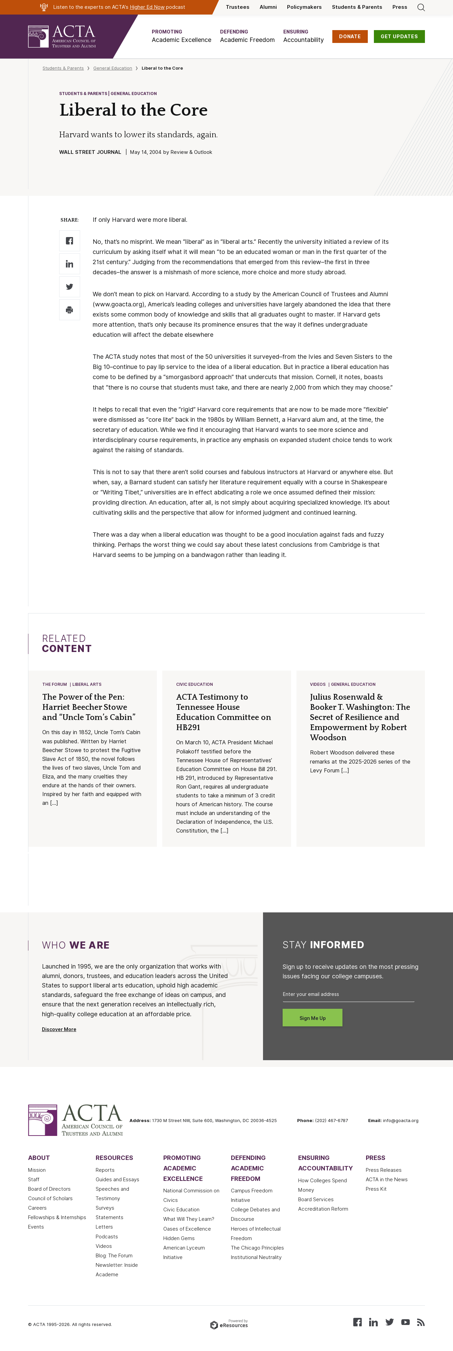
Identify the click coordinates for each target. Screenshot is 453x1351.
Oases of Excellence (187, 1230)
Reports (105, 1171)
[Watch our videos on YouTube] (405, 1322)
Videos (318, 684)
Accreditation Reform (323, 1210)
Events (36, 1228)
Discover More (59, 1030)
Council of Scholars (50, 1199)
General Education (112, 68)
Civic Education (194, 684)
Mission (37, 1171)
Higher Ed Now (147, 7)
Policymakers (304, 7)
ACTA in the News (387, 1180)
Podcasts (107, 1237)
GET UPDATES (399, 36)
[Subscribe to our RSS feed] (421, 1322)
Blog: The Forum (114, 1256)
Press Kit (376, 1190)
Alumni (268, 7)
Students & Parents (357, 7)
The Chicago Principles (257, 1248)
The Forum (55, 684)
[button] (181, 36)
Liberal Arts (87, 684)
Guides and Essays (117, 1180)
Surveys (105, 1209)
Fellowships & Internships (57, 1218)
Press (399, 7)
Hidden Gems (179, 1239)
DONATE (350, 36)
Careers (37, 1209)
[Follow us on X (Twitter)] (389, 1322)
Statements (109, 1218)
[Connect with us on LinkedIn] (373, 1322)
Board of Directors (49, 1190)
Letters (104, 1228)
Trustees (237, 7)
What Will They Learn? (188, 1220)
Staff (33, 1180)
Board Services (316, 1200)
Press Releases (384, 1171)
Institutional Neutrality (256, 1258)
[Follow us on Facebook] (357, 1322)
